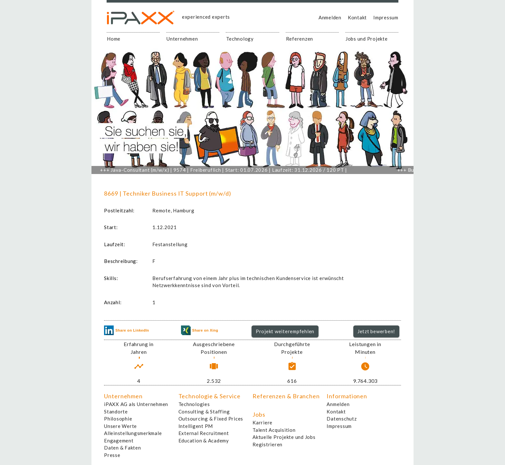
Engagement (119, 440)
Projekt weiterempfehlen (285, 331)
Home (113, 39)
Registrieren (267, 444)
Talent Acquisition (274, 430)
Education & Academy (203, 440)
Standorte (116, 411)
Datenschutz (342, 418)
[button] (285, 331)
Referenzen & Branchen (286, 396)
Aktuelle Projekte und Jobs (284, 437)
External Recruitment (203, 433)
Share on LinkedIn (126, 330)
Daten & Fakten (122, 447)
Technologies (194, 404)
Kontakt (357, 17)
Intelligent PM (195, 426)
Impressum (385, 17)
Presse (112, 455)
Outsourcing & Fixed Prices (210, 418)
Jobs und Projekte (367, 39)
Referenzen (299, 39)
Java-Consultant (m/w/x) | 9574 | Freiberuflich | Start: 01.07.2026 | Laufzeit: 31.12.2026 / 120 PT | (227, 170)
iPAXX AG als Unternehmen (136, 404)
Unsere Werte (120, 426)
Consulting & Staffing (204, 411)
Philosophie (118, 418)
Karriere (262, 422)
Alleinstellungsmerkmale (133, 433)
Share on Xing (199, 330)
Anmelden (330, 17)
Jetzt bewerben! (376, 331)
